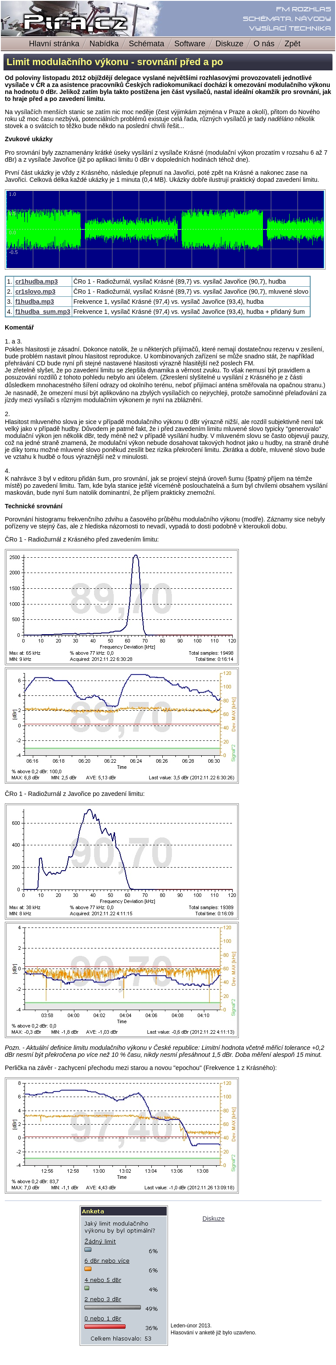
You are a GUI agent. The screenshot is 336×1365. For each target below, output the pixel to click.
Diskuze (230, 43)
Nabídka (104, 43)
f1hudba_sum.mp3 (42, 311)
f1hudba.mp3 (34, 301)
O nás (264, 43)
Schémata (146, 43)
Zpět (296, 43)
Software (190, 43)
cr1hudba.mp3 (36, 281)
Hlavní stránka (54, 43)
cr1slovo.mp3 (35, 291)
